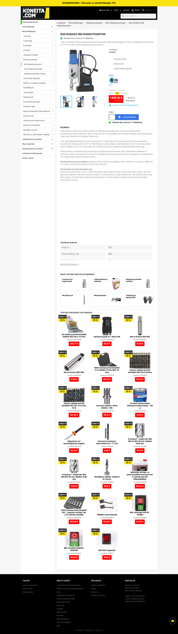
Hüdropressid (28, 97)
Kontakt (126, 10)
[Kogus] (112, 117)
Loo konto (95, 592)
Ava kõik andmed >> (69, 264)
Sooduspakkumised (30, 22)
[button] (123, 105)
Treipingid (27, 36)
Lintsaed (26, 50)
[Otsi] (138, 16)
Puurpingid (27, 45)
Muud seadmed (28, 144)
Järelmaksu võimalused (66, 595)
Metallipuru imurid (30, 130)
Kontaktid (60, 605)
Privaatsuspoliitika (64, 622)
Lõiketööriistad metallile (32, 139)
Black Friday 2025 (63, 602)
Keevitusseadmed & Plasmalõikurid (36, 111)
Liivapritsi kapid (29, 106)
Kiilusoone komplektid (31, 125)
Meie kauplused (62, 619)
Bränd (111, 75)
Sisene (93, 588)
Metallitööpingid (28, 31)
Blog (58, 625)
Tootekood (113, 50)
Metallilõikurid (28, 87)
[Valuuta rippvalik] (118, 10)
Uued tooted (27, 588)
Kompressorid (28, 116)
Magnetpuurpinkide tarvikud (34, 74)
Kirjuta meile (61, 612)
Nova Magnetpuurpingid (33, 69)
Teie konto (96, 580)
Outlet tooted (28, 158)
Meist (59, 592)
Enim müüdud (28, 592)
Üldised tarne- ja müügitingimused (70, 588)
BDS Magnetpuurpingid (32, 64)
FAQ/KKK (60, 609)
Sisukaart (60, 615)
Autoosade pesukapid (31, 102)
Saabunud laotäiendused (32, 153)
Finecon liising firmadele (66, 599)
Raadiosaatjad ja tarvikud (32, 149)
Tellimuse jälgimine (98, 585)
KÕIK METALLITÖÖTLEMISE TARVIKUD (36, 134)
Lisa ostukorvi (127, 117)
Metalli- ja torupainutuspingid (34, 83)
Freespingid (27, 41)
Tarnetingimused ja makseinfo (68, 585)
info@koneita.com (137, 599)
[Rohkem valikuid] (172, 621)
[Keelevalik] (106, 10)
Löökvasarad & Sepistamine (34, 120)
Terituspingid (28, 92)
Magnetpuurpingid (30, 59)
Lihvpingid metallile (30, 55)
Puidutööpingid (28, 27)
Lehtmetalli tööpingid (31, 78)
